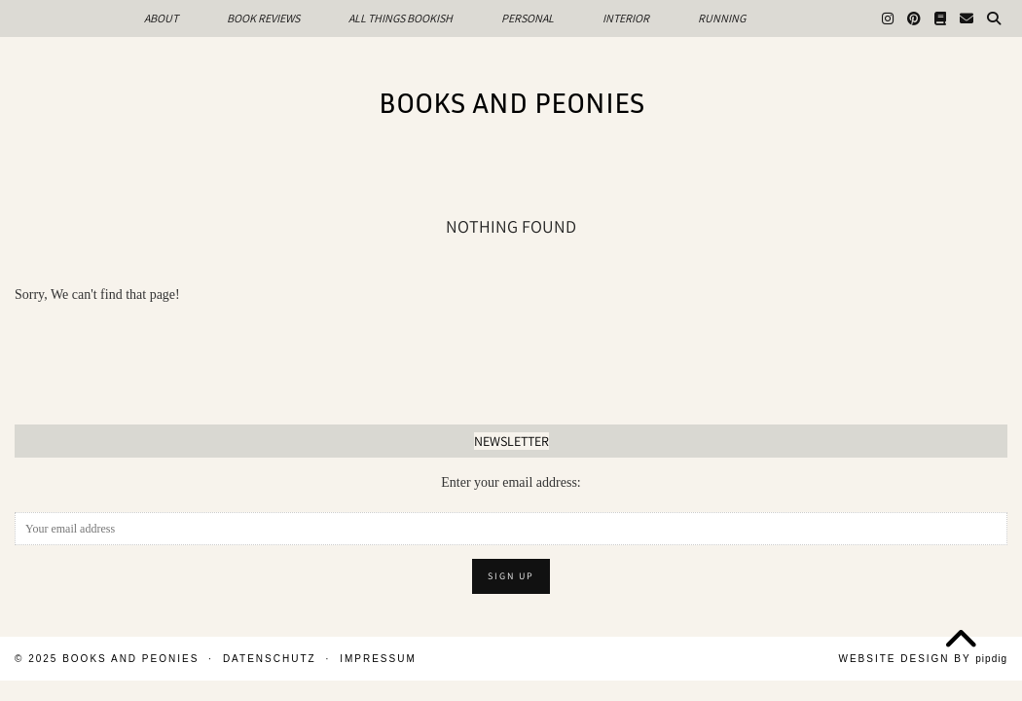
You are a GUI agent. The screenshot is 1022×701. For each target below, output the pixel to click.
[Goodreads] (940, 18)
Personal (527, 18)
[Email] (966, 18)
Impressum (378, 658)
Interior (625, 18)
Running (722, 18)
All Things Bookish (400, 18)
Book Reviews (263, 18)
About (161, 18)
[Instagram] (888, 18)
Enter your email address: (510, 482)
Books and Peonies (511, 102)
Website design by (922, 658)
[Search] (994, 18)
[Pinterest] (914, 18)
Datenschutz (269, 658)
